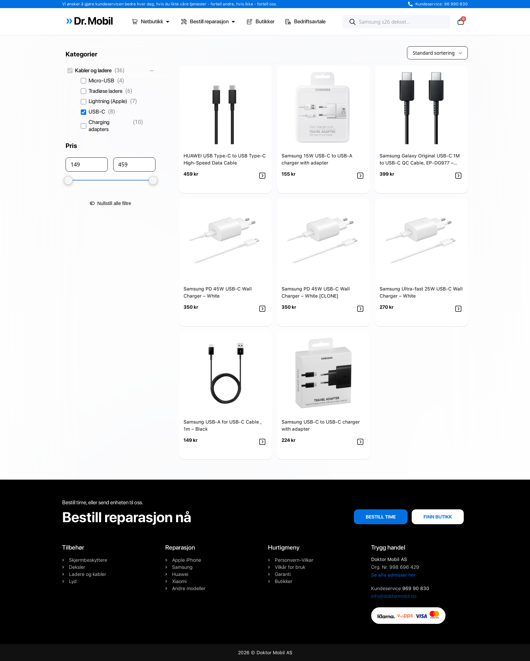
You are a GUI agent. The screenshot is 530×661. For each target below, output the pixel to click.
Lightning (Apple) (108, 101)
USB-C (97, 111)
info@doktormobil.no (393, 596)
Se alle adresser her (393, 575)
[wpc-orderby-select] (437, 52)
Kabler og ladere (93, 70)
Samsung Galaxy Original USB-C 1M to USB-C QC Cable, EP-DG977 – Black (420, 163)
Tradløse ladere (105, 91)
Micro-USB (101, 80)
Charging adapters (99, 125)
